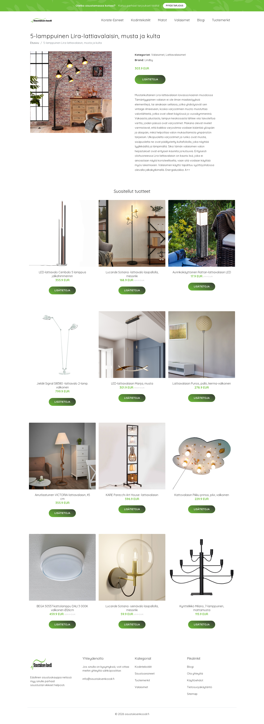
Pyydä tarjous (174, 5)
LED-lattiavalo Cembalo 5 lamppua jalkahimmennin (62, 278)
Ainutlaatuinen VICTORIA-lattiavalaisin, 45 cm (62, 500)
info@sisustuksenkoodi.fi (98, 682)
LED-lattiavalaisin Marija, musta (132, 387)
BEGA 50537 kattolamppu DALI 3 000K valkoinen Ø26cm (62, 611)
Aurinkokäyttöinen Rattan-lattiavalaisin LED (202, 276)
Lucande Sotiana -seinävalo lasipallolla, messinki (132, 611)
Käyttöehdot (195, 684)
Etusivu (34, 46)
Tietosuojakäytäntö (199, 690)
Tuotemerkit (221, 22)
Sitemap (192, 697)
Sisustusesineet (145, 677)
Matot (162, 22)
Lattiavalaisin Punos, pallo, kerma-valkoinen (202, 387)
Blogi (201, 22)
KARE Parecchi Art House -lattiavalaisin (132, 498)
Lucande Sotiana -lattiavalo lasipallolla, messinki (132, 278)
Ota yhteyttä (195, 677)
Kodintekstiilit (141, 22)
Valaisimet (182, 22)
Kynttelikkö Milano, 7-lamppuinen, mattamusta (201, 611)
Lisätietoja (150, 83)
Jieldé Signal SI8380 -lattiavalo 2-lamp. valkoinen (62, 389)
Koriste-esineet (112, 22)
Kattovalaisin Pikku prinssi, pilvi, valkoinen (201, 498)
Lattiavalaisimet (176, 58)
